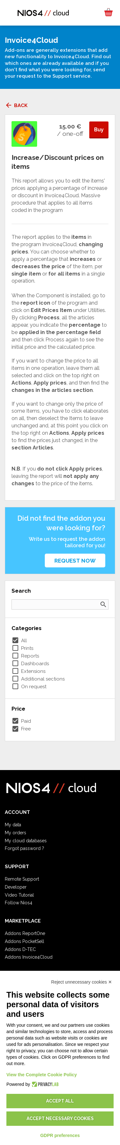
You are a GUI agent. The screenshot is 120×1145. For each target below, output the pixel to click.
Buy (99, 130)
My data (13, 824)
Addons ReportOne (25, 933)
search (103, 604)
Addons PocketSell (24, 941)
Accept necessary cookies (60, 1118)
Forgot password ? (24, 848)
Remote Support (22, 879)
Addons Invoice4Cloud (28, 957)
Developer (16, 887)
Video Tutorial (19, 895)
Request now (75, 560)
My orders (15, 832)
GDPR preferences (60, 1135)
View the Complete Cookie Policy (41, 1074)
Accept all (60, 1100)
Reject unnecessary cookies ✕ (81, 982)
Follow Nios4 (18, 902)
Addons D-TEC (20, 949)
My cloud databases (26, 840)
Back (16, 105)
